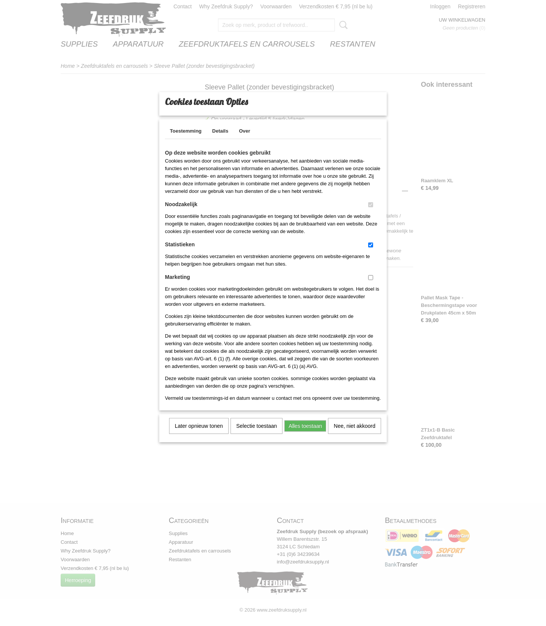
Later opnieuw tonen (199, 436)
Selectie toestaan (256, 436)
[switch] (370, 214)
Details (220, 141)
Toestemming (186, 141)
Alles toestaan (305, 436)
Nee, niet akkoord (354, 436)
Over (244, 141)
